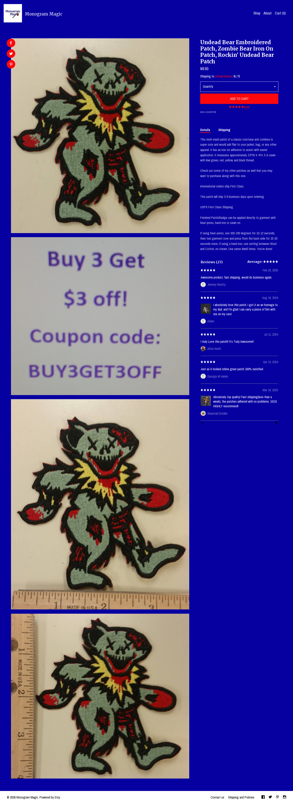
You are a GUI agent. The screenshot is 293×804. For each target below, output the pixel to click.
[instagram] (284, 797)
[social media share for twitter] (11, 54)
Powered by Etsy (49, 797)
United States (223, 76)
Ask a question (208, 112)
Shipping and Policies (241, 797)
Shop (256, 13)
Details (205, 130)
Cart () (280, 13)
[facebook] (263, 797)
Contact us (217, 797)
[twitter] (270, 797)
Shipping (224, 130)
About (267, 13)
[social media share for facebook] (10, 43)
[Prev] (202, 423)
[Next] (276, 423)
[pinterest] (277, 797)
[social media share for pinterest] (11, 64)
